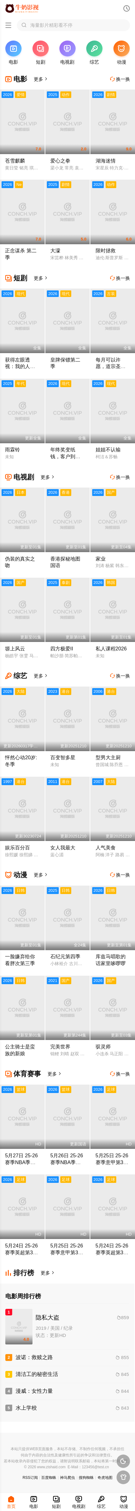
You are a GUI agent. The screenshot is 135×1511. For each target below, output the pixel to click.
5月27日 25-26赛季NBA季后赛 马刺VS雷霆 (21, 1162)
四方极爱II (61, 648)
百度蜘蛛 (48, 1477)
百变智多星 (62, 757)
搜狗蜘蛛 (86, 1477)
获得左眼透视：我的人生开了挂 (20, 366)
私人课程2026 (111, 648)
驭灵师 (103, 1046)
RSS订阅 (30, 1477)
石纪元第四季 (65, 956)
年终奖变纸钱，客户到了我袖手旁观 (65, 456)
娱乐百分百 (17, 847)
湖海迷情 (106, 160)
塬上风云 (15, 648)
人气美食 (106, 847)
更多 (41, 79)
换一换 (120, 79)
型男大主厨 (108, 757)
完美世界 (60, 1046)
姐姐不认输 (108, 449)
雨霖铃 (12, 449)
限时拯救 (106, 250)
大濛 (55, 250)
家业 (101, 558)
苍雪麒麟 (15, 160)
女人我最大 (62, 847)
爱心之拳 (60, 160)
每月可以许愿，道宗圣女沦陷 (111, 366)
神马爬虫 (67, 1477)
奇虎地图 (105, 1477)
